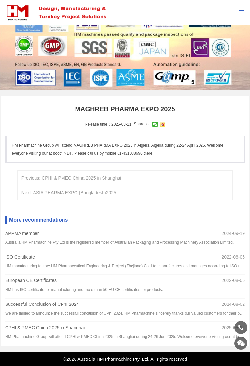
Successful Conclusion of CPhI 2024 (42, 304)
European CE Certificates (31, 280)
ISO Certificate (20, 257)
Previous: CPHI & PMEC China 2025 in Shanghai (71, 178)
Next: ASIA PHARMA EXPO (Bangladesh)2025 (68, 192)
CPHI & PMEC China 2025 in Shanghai (45, 328)
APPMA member (22, 233)
